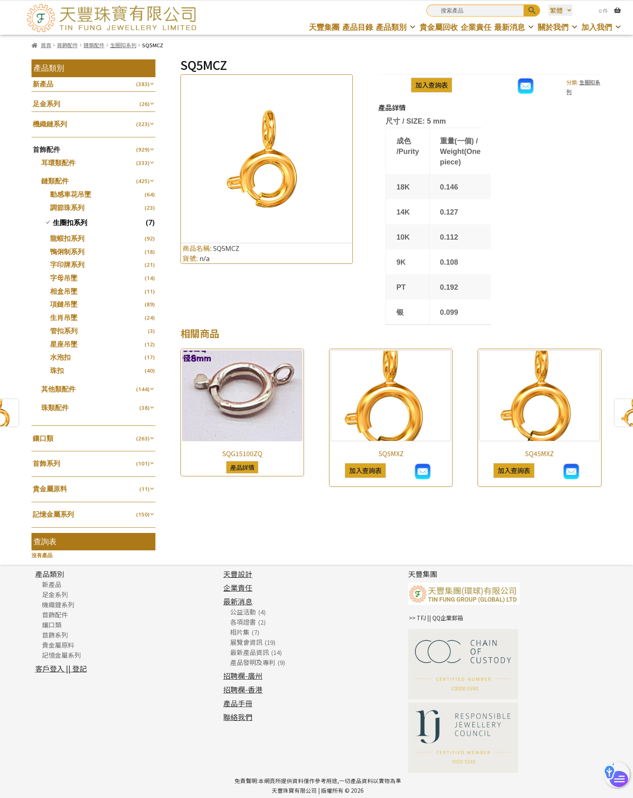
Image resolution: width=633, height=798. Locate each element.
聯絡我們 (237, 717)
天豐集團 (324, 27)
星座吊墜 (64, 344)
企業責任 (476, 27)
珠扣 (57, 370)
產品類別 (396, 27)
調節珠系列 (67, 207)
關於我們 (558, 27)
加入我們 (601, 27)
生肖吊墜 (64, 317)
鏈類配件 (94, 45)
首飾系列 (46, 463)
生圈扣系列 (123, 45)
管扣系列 (64, 330)
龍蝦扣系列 (67, 238)
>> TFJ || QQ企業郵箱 (436, 618)
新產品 (43, 83)
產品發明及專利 (252, 662)
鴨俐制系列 (67, 251)
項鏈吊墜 (64, 304)
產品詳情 (242, 467)
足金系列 (46, 103)
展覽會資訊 (246, 642)
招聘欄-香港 (242, 689)
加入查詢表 (431, 85)
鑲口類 (43, 438)
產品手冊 (237, 703)
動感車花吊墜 (70, 194)
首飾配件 (67, 45)
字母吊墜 (64, 277)
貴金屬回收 (438, 27)
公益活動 (243, 612)
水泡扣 (60, 357)
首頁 (46, 45)
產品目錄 (357, 27)
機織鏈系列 (50, 123)
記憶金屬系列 (53, 514)
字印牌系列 (67, 264)
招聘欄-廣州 (242, 675)
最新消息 (514, 27)
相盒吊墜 (64, 291)
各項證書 (243, 622)
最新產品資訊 (249, 652)
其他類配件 (58, 389)
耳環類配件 (58, 162)
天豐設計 (237, 573)
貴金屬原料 (50, 488)
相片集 (239, 632)
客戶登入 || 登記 (61, 668)
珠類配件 (55, 407)
